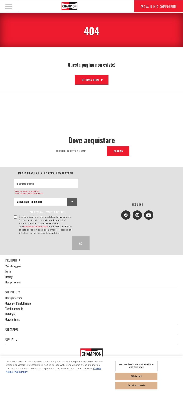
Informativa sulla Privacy (35, 226)
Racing (9, 277)
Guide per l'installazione (18, 303)
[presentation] (41, 243)
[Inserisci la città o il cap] (80, 151)
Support (13, 292)
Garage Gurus (12, 319)
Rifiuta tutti (136, 376)
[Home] (69, 6)
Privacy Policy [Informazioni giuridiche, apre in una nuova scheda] (20, 372)
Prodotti (13, 260)
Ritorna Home (91, 80)
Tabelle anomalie (14, 309)
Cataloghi (10, 314)
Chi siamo (11, 329)
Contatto (11, 339)
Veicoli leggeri (13, 266)
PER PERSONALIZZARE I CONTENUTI (47, 212)
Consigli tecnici (13, 298)
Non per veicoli (13, 282)
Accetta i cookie (136, 385)
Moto (8, 271)
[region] (91, 374)
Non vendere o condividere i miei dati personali (136, 366)
